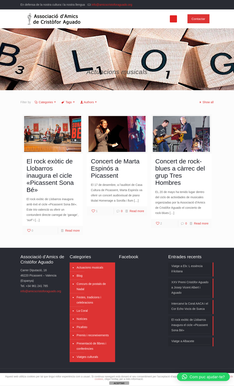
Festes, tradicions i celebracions (89, 300)
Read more (72, 230)
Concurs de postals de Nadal (91, 286)
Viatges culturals (87, 357)
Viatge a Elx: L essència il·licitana (187, 268)
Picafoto (82, 327)
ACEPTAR (119, 383)
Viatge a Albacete (182, 341)
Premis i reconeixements (93, 335)
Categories (45, 102)
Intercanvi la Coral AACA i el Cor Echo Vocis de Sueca (189, 306)
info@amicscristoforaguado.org (111, 4)
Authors (89, 102)
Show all (206, 102)
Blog (79, 275)
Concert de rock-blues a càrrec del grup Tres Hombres (180, 172)
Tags (68, 102)
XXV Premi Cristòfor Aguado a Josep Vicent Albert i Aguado (189, 287)
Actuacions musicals (90, 267)
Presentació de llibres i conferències (91, 346)
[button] (203, 377)
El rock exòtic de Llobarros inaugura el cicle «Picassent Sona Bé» (50, 175)
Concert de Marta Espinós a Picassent (115, 168)
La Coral (82, 310)
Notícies (82, 319)
